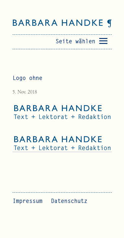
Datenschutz (69, 201)
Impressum (27, 201)
